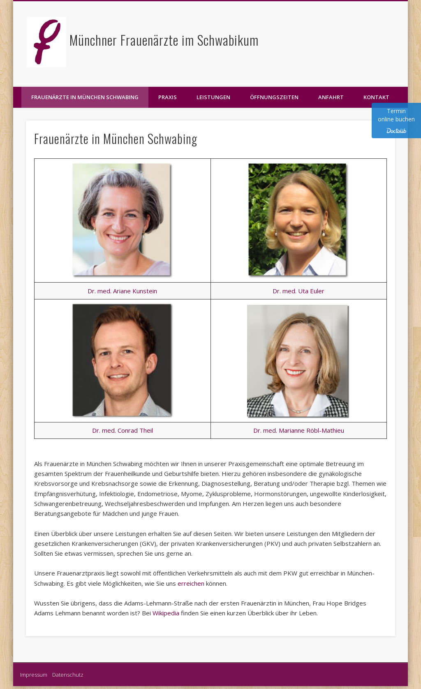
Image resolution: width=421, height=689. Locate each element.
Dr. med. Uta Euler (298, 291)
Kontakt (376, 97)
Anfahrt (331, 97)
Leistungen (213, 97)
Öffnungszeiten (274, 97)
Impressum (35, 674)
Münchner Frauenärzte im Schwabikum (164, 39)
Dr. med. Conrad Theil (122, 430)
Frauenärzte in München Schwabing (85, 97)
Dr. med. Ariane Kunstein (122, 291)
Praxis (167, 97)
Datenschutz (67, 674)
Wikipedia (167, 613)
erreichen (192, 583)
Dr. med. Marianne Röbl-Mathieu (298, 430)
